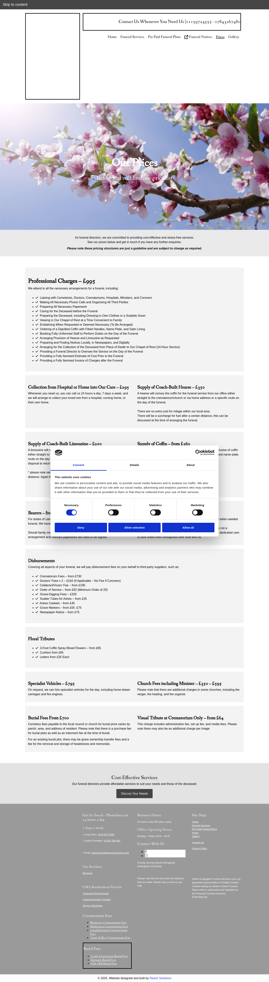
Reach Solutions (160, 978)
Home (112, 37)
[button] (134, 793)
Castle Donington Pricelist (97, 899)
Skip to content (15, 4)
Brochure (88, 873)
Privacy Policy (199, 848)
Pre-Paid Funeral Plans (164, 37)
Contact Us (198, 842)
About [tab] (190, 465)
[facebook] (146, 852)
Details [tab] (134, 465)
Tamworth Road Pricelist (96, 893)
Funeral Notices (198, 37)
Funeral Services (132, 37)
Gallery (233, 37)
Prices (220, 37)
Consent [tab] (78, 465)
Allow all (188, 527)
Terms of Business (93, 905)
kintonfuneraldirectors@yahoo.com (110, 852)
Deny (80, 527)
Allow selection (134, 527)
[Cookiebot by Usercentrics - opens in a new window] (198, 452)
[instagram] (146, 856)
